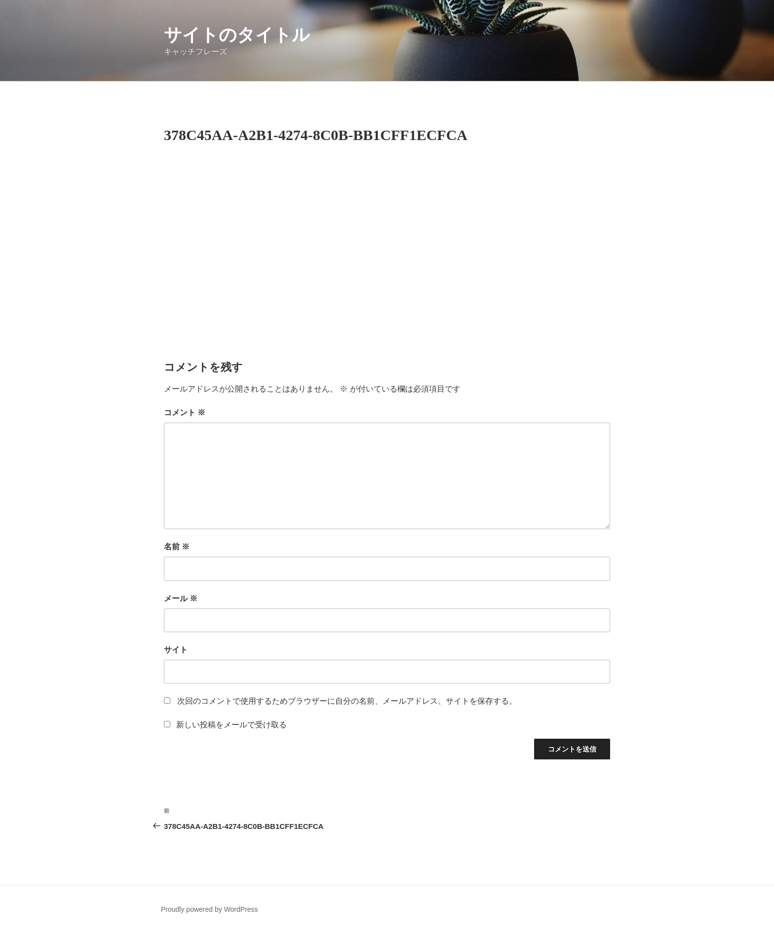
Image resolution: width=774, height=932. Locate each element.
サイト (176, 649)
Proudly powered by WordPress (209, 909)
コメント (184, 412)
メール (180, 598)
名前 (177, 546)
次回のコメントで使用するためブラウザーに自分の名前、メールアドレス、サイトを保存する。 (347, 701)
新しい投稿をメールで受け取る (231, 724)
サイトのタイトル (237, 35)
